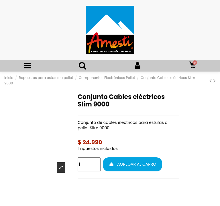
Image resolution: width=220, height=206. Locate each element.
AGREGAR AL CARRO (132, 164)
